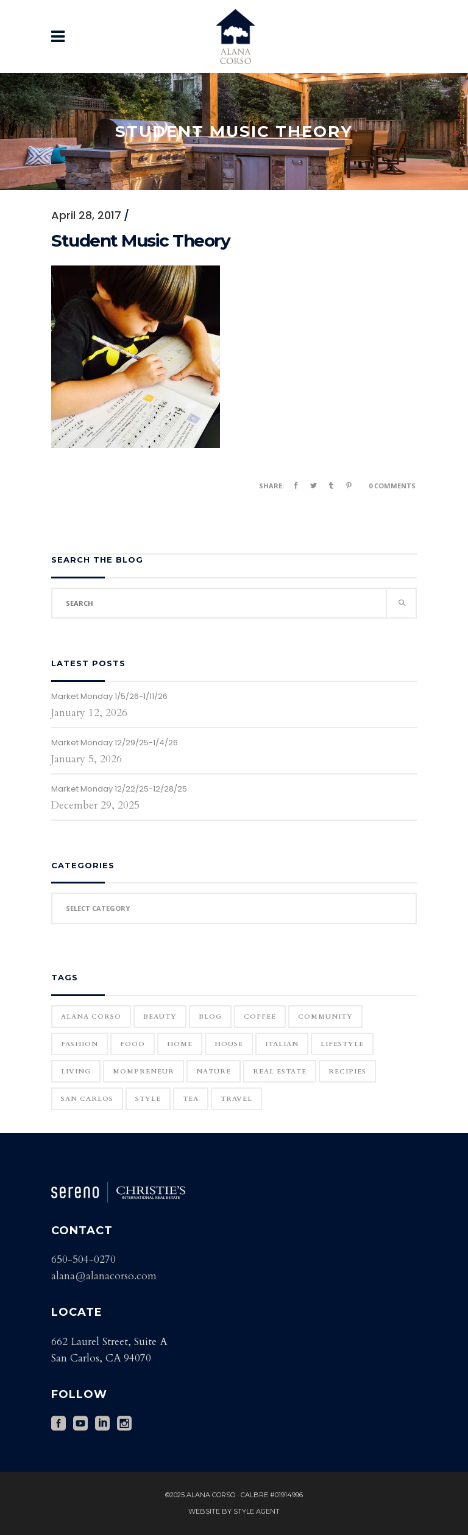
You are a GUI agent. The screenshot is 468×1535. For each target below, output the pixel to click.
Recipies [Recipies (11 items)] (347, 1071)
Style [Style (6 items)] (148, 1098)
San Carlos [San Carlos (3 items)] (87, 1098)
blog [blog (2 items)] (210, 1016)
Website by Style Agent (234, 1511)
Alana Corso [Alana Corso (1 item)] (91, 1016)
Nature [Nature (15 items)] (213, 1071)
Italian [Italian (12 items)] (282, 1044)
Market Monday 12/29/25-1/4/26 (114, 742)
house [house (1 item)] (228, 1044)
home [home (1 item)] (180, 1044)
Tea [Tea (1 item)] (191, 1098)
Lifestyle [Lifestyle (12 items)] (342, 1044)
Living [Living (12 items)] (76, 1071)
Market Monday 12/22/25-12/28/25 (119, 789)
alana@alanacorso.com (104, 1276)
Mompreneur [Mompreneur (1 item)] (143, 1071)
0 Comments (392, 485)
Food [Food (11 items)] (132, 1044)
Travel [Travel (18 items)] (236, 1098)
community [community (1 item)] (325, 1016)
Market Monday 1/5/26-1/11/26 (109, 696)
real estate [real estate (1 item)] (280, 1071)
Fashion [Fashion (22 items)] (79, 1044)
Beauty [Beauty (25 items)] (160, 1016)
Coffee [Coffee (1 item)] (260, 1016)
